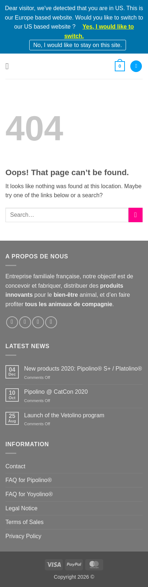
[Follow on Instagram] (25, 322)
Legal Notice (21, 508)
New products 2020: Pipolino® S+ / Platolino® (83, 369)
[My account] (136, 66)
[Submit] (136, 215)
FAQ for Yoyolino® (29, 494)
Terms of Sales (24, 522)
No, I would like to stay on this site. (77, 45)
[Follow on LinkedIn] (38, 322)
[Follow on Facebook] (12, 322)
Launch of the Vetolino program (64, 415)
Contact (15, 466)
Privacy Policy (23, 536)
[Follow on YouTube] (51, 322)
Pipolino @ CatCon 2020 (56, 392)
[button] (9, 66)
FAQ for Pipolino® (28, 480)
